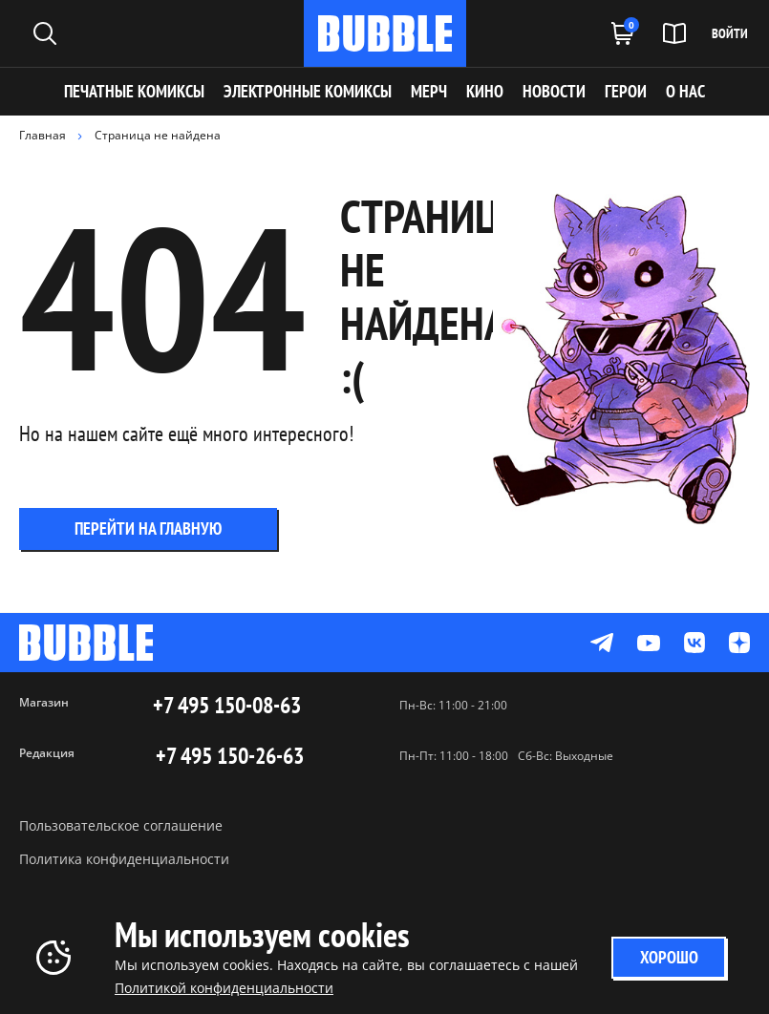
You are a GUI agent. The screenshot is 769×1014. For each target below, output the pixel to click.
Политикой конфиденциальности (224, 988)
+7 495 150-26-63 (230, 756)
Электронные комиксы (308, 91)
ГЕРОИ (626, 91)
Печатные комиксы (134, 91)
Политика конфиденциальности (124, 859)
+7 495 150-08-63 (227, 705)
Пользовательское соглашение (121, 825)
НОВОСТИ (554, 91)
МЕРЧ (429, 91)
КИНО (484, 91)
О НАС (685, 91)
